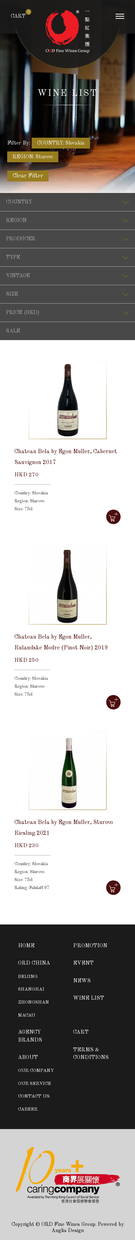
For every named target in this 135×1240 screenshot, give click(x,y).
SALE (13, 331)
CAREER (27, 1109)
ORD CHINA (34, 963)
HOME (26, 946)
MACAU (26, 1015)
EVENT (83, 963)
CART (18, 16)
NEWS (82, 981)
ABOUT (28, 1057)
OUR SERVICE (34, 1083)
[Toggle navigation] (120, 18)
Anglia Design (67, 1230)
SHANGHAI (31, 989)
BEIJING (28, 976)
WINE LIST (88, 998)
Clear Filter (28, 176)
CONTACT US (34, 1096)
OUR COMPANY (36, 1070)
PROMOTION (90, 946)
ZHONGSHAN (33, 1002)
